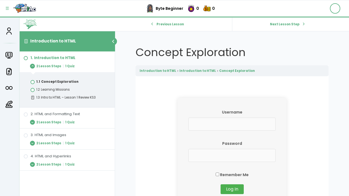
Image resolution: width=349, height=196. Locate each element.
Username (232, 112)
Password (232, 143)
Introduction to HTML (53, 41)
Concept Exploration (237, 71)
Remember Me (232, 174)
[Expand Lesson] (67, 66)
